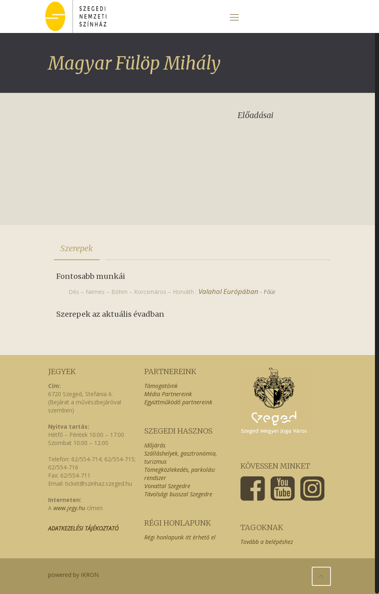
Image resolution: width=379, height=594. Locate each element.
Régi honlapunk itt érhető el (180, 537)
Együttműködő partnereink (178, 402)
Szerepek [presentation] (76, 248)
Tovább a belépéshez (266, 542)
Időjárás (154, 445)
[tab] (76, 248)
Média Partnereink (168, 394)
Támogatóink (161, 386)
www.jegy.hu (69, 508)
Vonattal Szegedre (167, 486)
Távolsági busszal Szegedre (178, 494)
